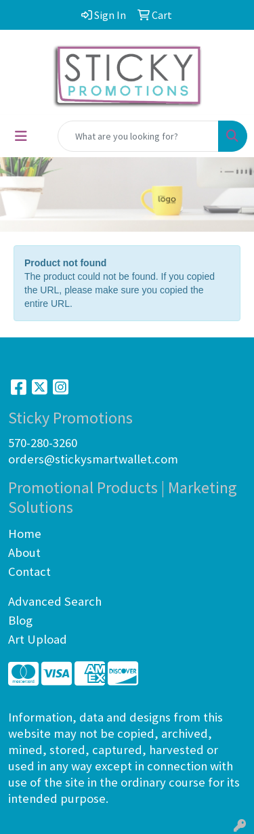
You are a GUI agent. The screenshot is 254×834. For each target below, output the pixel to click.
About (24, 552)
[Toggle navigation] (21, 136)
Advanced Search (55, 601)
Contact (29, 571)
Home (24, 533)
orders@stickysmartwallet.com (93, 459)
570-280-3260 (42, 443)
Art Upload (37, 639)
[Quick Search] (138, 136)
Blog (20, 620)
